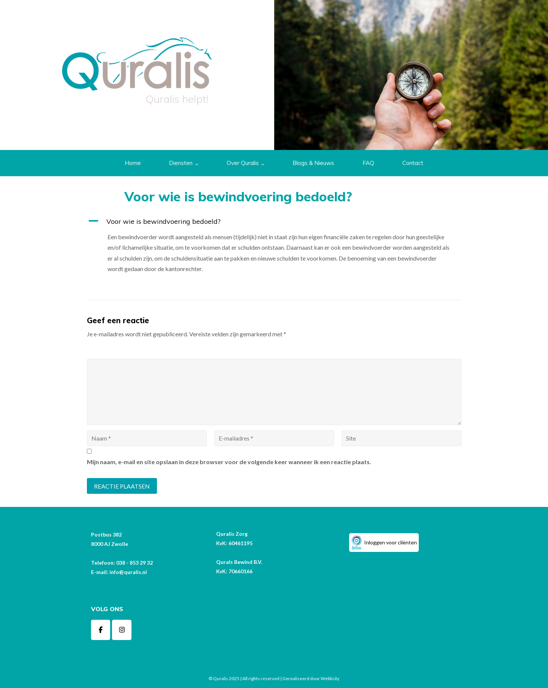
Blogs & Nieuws (313, 162)
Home (133, 162)
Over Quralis (243, 162)
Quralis (220, 678)
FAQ (368, 162)
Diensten (181, 162)
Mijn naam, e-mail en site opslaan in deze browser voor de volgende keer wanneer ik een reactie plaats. (229, 461)
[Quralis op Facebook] (100, 630)
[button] (274, 221)
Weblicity (330, 678)
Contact (412, 162)
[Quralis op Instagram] (121, 630)
